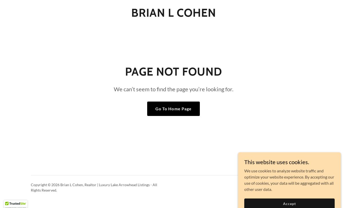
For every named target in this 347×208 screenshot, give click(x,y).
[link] (173, 15)
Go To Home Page (173, 108)
